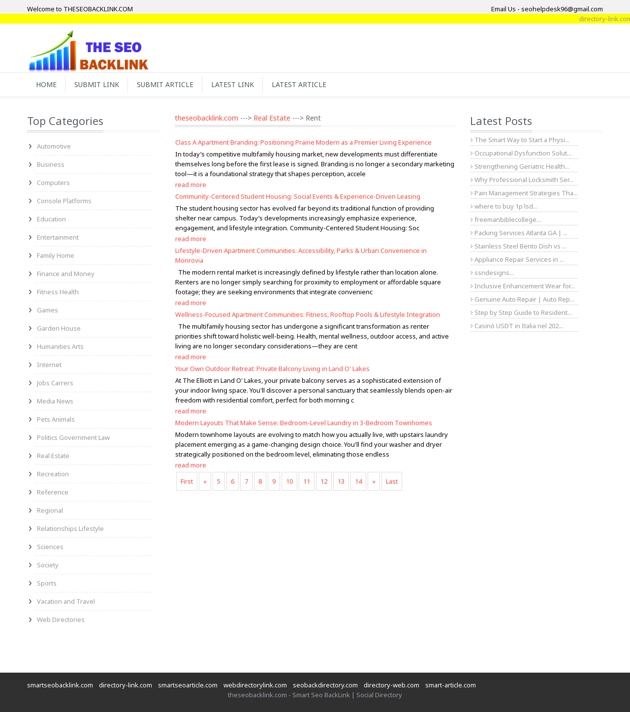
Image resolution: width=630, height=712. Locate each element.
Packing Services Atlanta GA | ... (519, 232)
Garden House (59, 328)
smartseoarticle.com (188, 685)
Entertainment (58, 237)
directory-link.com (125, 685)
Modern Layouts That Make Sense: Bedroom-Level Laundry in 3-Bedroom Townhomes (303, 422)
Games (47, 310)
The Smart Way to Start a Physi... (520, 139)
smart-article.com (450, 685)
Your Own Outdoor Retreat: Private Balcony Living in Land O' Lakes (272, 368)
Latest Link (232, 84)
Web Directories (61, 619)
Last (392, 481)
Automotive (54, 146)
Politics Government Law (73, 437)
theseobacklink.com (206, 118)
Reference (52, 492)
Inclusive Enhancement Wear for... (523, 285)
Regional (50, 510)
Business (50, 164)
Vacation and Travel (66, 601)
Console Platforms (64, 200)
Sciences (50, 546)
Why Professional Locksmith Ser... (522, 179)
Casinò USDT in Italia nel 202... (517, 325)
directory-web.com (391, 685)
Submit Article (165, 84)
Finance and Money (65, 273)
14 (358, 481)
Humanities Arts (60, 346)
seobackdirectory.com (325, 685)
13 (341, 481)
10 (289, 481)
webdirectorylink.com (255, 685)
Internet (49, 364)
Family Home (55, 255)
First (187, 481)
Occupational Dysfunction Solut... (521, 153)
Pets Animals (56, 419)
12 (323, 481)
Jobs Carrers (55, 382)
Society (48, 564)
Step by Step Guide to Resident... (521, 312)
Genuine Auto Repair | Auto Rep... (522, 299)
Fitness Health (58, 291)
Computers (53, 182)
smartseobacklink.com (60, 685)
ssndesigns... (492, 272)
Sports (47, 583)
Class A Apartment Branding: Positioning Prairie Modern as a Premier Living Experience (303, 142)
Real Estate (53, 455)
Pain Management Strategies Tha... (524, 192)
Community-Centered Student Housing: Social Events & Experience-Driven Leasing (297, 196)
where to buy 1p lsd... (504, 206)
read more (190, 184)
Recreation (53, 473)
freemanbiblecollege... (506, 219)
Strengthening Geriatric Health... (520, 166)
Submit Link (96, 84)
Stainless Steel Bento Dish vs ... (519, 246)
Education (51, 219)
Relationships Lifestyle (70, 528)
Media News (55, 401)
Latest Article (299, 84)
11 (306, 481)
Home (46, 84)
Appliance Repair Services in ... (517, 259)
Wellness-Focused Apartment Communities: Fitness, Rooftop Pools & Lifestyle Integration (307, 314)
